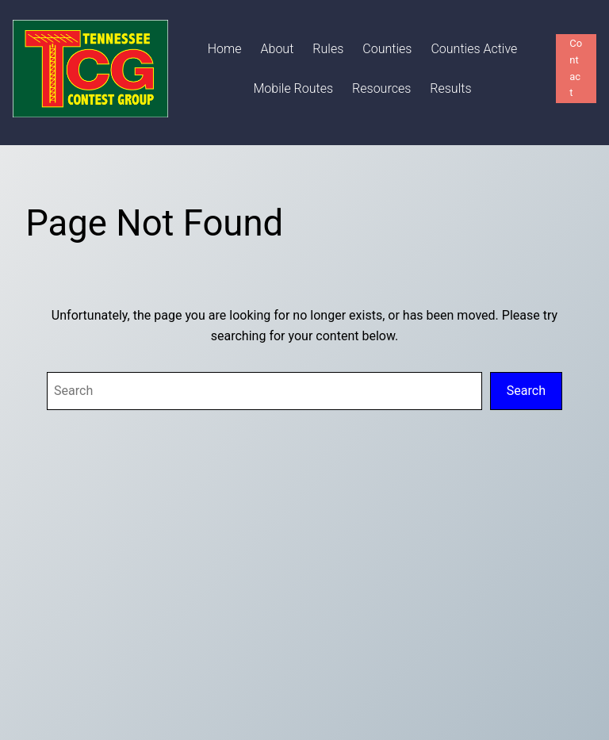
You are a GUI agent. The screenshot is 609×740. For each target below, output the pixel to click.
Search (526, 390)
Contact (575, 67)
